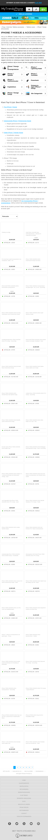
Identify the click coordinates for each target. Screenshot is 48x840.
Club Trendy (24, 795)
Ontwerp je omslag (6, 232)
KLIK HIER (38, 3)
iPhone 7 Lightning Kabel (36, 67)
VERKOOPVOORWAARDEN (24, 816)
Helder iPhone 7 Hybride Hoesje (13, 132)
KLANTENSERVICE (24, 783)
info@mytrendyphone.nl (24, 773)
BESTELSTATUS (24, 786)
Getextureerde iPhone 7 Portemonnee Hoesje (17, 121)
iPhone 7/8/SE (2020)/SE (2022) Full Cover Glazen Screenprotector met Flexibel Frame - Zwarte (36, 475)
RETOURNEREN (24, 789)
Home (24, 780)
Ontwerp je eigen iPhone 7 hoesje (36, 87)
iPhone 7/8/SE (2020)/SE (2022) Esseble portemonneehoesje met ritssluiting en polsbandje (11, 663)
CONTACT (24, 813)
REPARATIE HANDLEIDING (24, 798)
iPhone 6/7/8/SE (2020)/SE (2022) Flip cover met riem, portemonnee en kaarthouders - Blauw (12, 717)
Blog (24, 801)
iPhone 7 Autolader (34, 74)
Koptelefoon (11, 87)
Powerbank (35, 80)
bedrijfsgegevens (24, 792)
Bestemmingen (23, 810)
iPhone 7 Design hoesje (13, 93)
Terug (3, 27)
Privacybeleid (24, 807)
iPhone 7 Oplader (10, 74)
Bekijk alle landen (24, 804)
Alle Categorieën (36, 93)
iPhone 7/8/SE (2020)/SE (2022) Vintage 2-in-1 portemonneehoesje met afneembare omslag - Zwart (12, 475)
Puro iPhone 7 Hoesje (10, 107)
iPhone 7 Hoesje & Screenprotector (13, 68)
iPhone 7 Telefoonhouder (12, 80)
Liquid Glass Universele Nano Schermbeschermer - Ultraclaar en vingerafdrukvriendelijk (33, 234)
